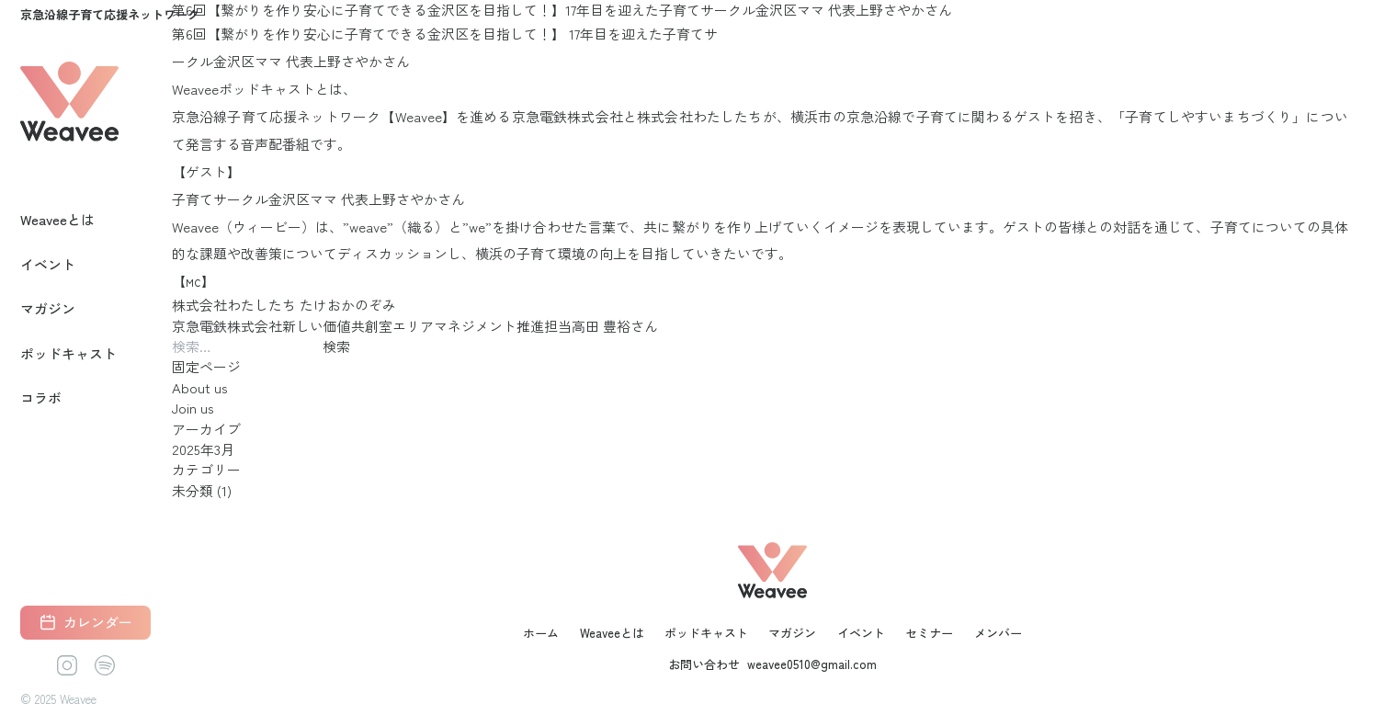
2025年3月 (203, 449)
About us (200, 387)
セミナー (929, 632)
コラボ (41, 397)
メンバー (998, 632)
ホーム (541, 632)
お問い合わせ (704, 664)
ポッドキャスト (68, 353)
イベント (47, 264)
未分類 (192, 490)
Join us (193, 407)
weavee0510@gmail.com (812, 664)
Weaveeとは (57, 219)
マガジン (47, 308)
